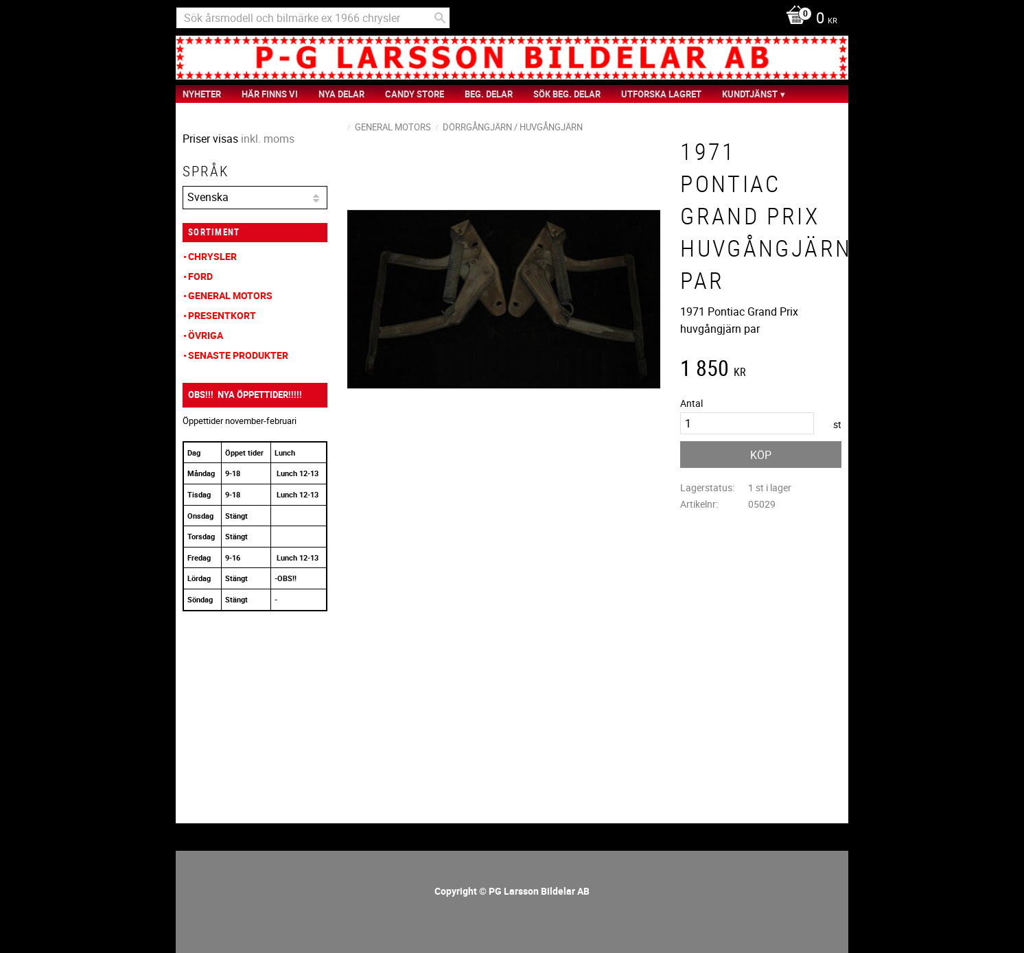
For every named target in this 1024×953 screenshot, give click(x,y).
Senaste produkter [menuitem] (238, 355)
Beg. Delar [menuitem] (489, 94)
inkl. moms (267, 138)
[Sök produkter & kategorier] (313, 18)
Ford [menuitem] (200, 276)
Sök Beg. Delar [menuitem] (567, 94)
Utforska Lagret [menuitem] (661, 94)
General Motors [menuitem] (230, 295)
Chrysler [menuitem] (212, 256)
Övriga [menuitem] (205, 335)
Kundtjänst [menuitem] (750, 94)
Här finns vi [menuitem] (270, 94)
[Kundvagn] (808, 19)
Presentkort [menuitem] (222, 315)
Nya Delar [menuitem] (341, 94)
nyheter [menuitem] (202, 94)
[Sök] (440, 18)
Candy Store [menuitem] (414, 94)
